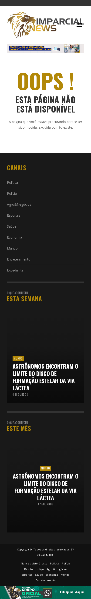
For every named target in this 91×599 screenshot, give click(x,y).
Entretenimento (18, 259)
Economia (14, 237)
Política (12, 182)
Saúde (11, 226)
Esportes (13, 215)
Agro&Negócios (19, 204)
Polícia (12, 193)
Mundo (12, 248)
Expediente (15, 270)
